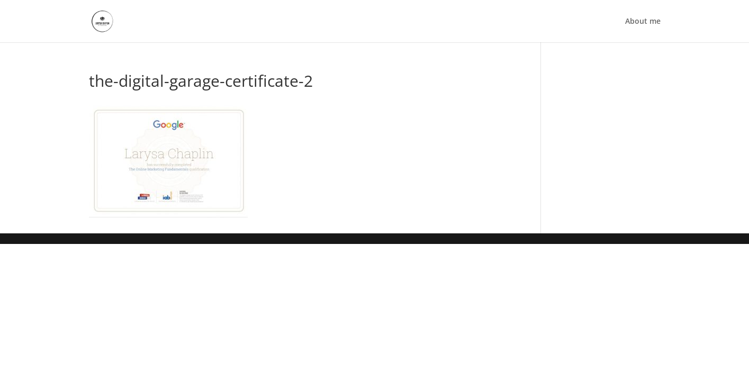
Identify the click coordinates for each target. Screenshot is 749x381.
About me (643, 21)
